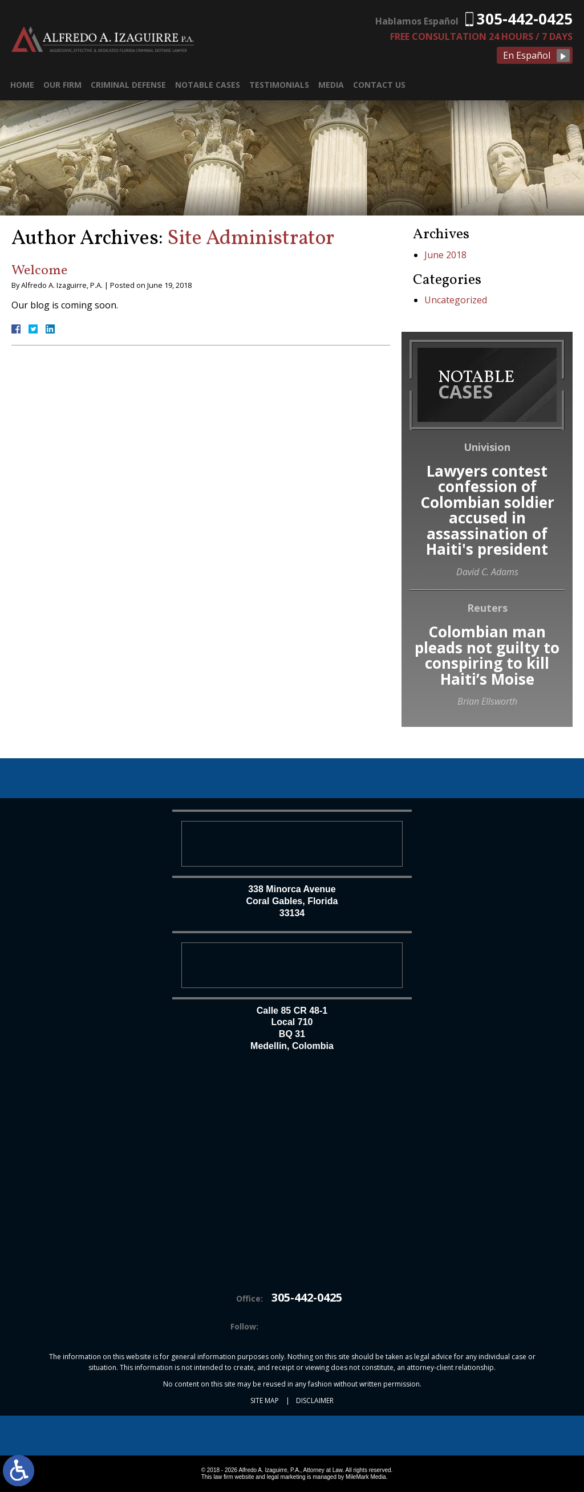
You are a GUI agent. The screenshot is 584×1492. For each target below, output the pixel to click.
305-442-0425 (525, 18)
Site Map (264, 1400)
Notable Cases (207, 84)
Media (331, 84)
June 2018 (445, 255)
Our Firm (62, 84)
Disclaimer (315, 1400)
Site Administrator (250, 239)
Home (22, 84)
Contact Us (379, 84)
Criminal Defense (128, 84)
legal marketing (286, 1477)
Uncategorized (455, 300)
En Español (526, 55)
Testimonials (279, 84)
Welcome (39, 270)
